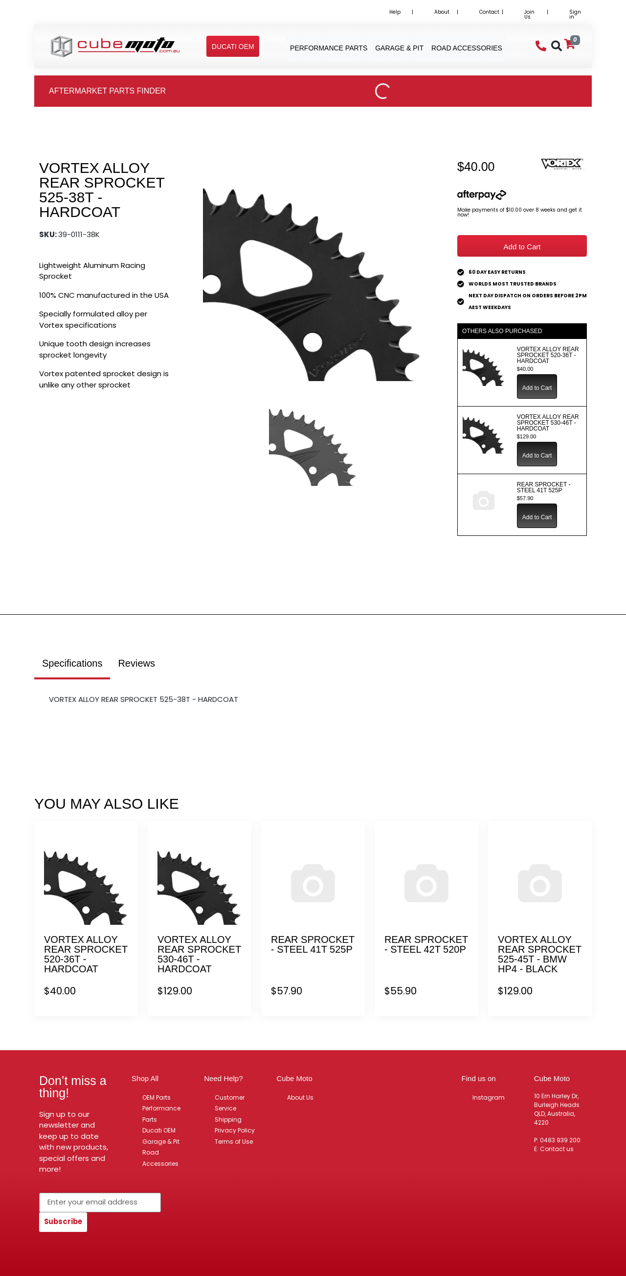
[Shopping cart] (569, 44)
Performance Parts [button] (328, 48)
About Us (300, 1097)
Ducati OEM (159, 1130)
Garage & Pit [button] (399, 48)
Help (395, 12)
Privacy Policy (235, 1130)
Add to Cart (522, 246)
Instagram (488, 1097)
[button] (233, 46)
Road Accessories (160, 1158)
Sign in (575, 14)
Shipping (228, 1119)
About (441, 12)
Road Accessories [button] (466, 48)
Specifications (72, 663)
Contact (489, 12)
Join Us (529, 14)
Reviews (136, 663)
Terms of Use (234, 1141)
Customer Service (230, 1103)
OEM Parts (156, 1097)
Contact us (557, 1149)
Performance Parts (161, 1114)
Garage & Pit (160, 1141)
